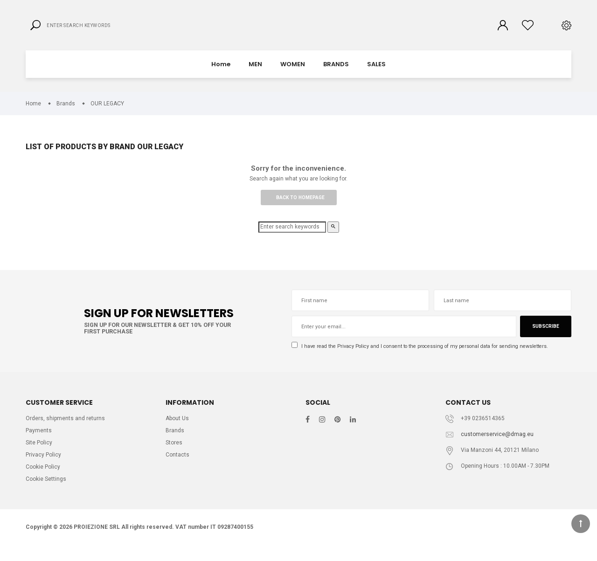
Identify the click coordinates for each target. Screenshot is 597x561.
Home (220, 72)
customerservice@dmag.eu (498, 445)
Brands (175, 442)
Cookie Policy (44, 480)
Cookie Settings (47, 493)
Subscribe (544, 336)
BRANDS (336, 72)
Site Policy (39, 454)
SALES (376, 72)
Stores (174, 454)
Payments (39, 442)
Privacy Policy (357, 356)
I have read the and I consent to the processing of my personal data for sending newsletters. (429, 356)
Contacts (178, 467)
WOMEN (292, 72)
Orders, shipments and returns (66, 429)
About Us (178, 429)
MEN (255, 72)
